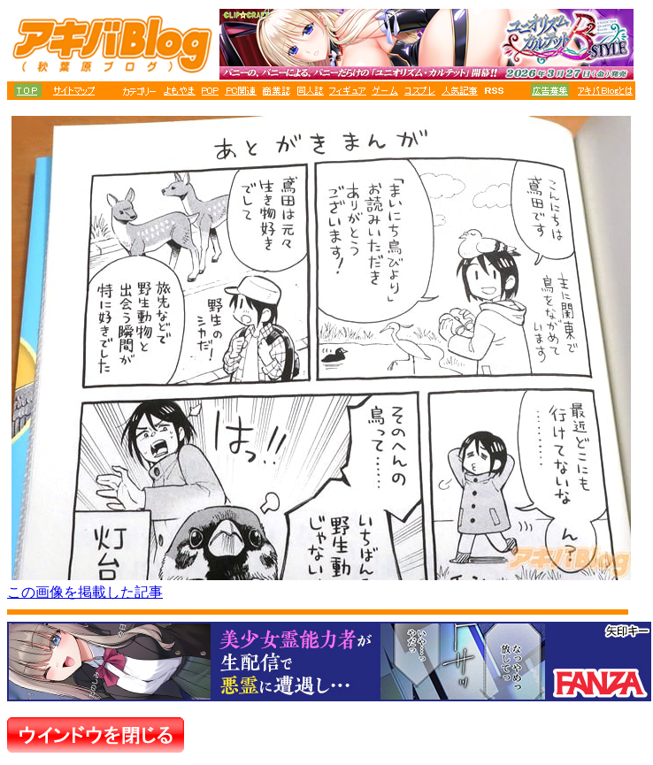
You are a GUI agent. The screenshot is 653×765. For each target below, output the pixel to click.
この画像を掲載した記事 (85, 592)
